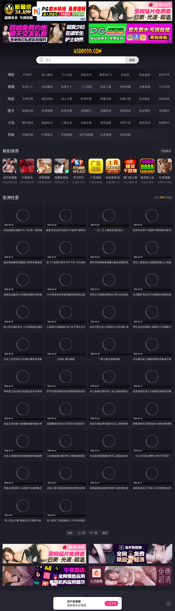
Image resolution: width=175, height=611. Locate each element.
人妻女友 (66, 122)
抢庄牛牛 (164, 75)
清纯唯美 (125, 111)
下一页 (93, 532)
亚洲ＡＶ (27, 87)
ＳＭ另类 (164, 87)
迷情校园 (105, 122)
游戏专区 (86, 75)
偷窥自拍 (27, 111)
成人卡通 (66, 99)
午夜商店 (47, 134)
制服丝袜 (105, 99)
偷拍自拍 (47, 99)
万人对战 (66, 75)
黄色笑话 (144, 122)
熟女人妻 (105, 87)
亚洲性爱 (27, 99)
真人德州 (47, 75)
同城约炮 (27, 134)
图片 (11, 110)
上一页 (81, 532)
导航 (11, 134)
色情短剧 (125, 134)
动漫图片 (86, 111)
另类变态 (164, 99)
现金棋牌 (144, 75)
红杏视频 (105, 134)
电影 (11, 98)
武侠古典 (86, 122)
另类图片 (164, 111)
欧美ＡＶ (66, 87)
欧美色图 (66, 111)
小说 (11, 122)
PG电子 (27, 75)
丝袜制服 (125, 87)
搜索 (132, 60)
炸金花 (125, 75)
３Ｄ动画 (86, 87)
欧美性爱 (86, 99)
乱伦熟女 (144, 99)
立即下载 (111, 603)
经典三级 (125, 99)
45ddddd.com (87, 51)
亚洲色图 (47, 111)
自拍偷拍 (47, 87)
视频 (11, 86)
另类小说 (125, 122)
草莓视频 (66, 134)
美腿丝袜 (105, 111)
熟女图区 (144, 111)
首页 (70, 532)
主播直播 (144, 87)
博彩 (11, 74)
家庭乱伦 (47, 122)
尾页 (105, 532)
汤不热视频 (86, 134)
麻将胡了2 (105, 75)
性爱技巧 (164, 122)
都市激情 (27, 122)
